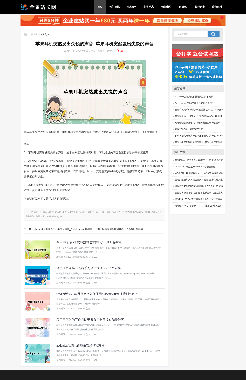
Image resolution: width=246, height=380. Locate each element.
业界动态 (149, 6)
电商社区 (166, 6)
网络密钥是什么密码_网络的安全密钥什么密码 (197, 122)
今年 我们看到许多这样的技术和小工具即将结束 (89, 242)
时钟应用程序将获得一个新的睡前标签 (122, 229)
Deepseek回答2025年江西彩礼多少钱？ (194, 103)
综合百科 (217, 6)
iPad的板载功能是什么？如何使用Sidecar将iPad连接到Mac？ (96, 294)
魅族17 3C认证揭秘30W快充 (189, 129)
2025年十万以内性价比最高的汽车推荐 (194, 96)
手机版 (119, 50)
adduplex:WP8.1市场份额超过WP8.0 (80, 345)
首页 (99, 6)
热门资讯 (114, 6)
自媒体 (183, 6)
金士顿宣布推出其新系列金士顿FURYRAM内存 (88, 268)
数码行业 (200, 6)
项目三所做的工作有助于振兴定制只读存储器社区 (90, 319)
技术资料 (131, 6)
